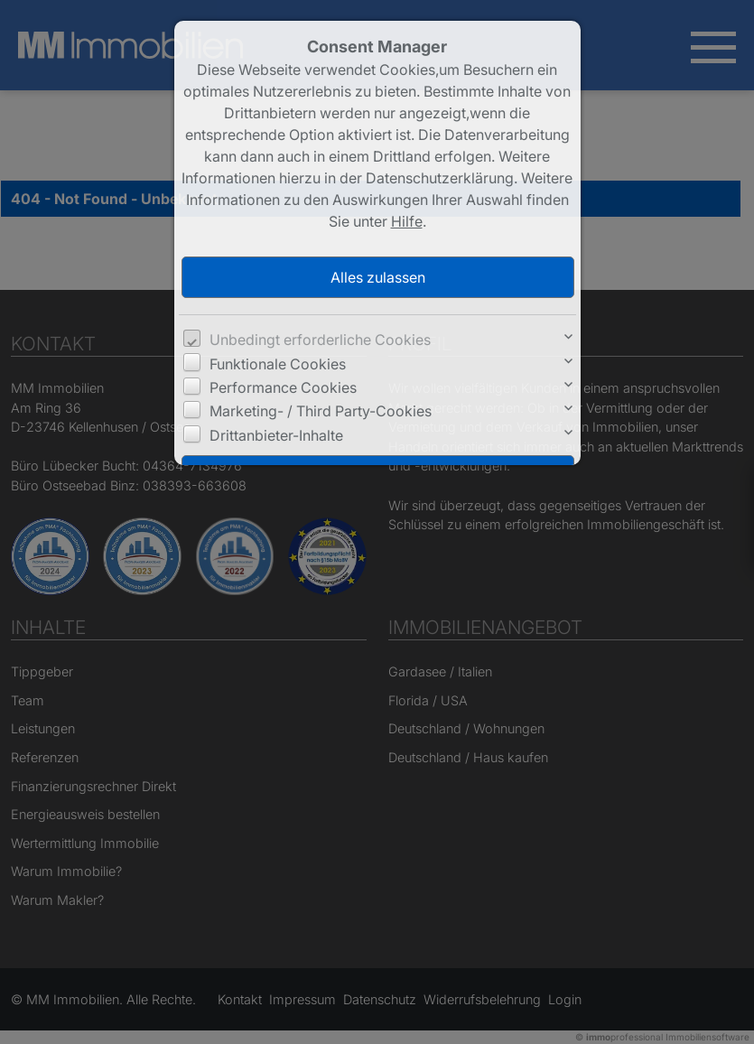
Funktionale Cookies (277, 364)
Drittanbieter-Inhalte (276, 435)
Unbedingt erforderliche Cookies (320, 340)
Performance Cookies (283, 387)
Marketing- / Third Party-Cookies (320, 411)
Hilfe (407, 221)
